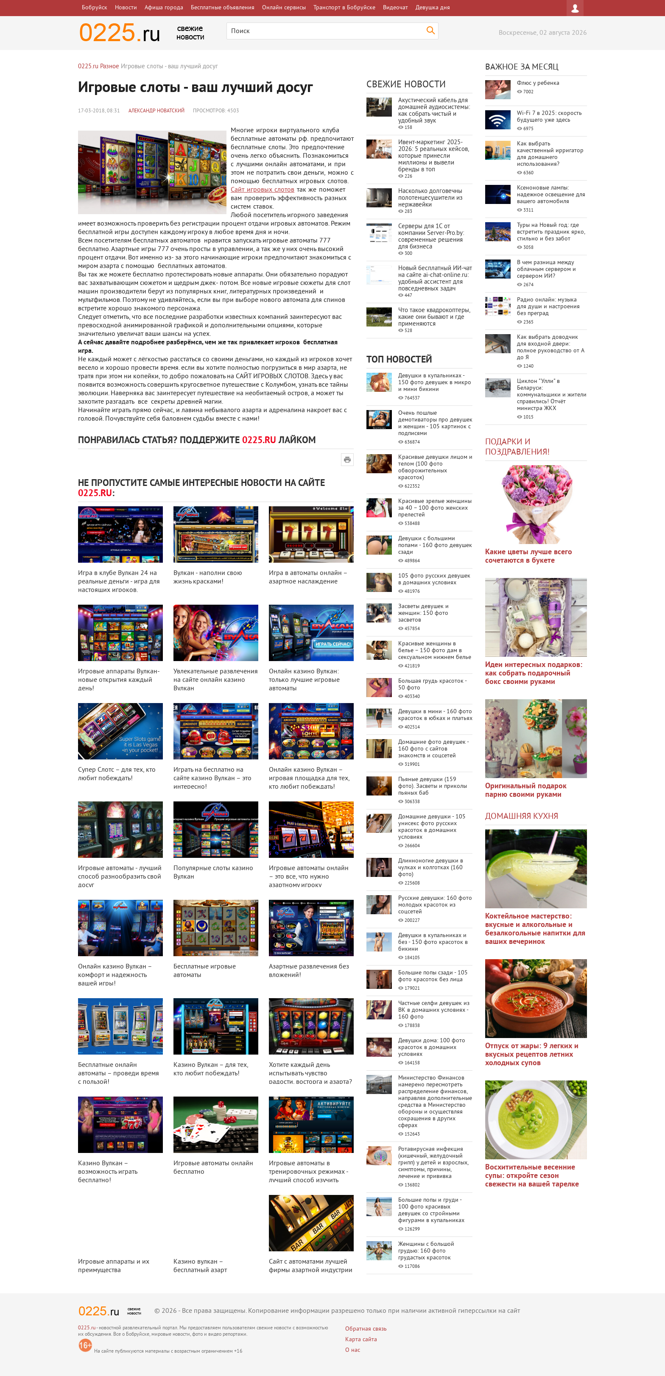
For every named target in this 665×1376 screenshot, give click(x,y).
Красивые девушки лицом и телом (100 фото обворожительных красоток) (435, 467)
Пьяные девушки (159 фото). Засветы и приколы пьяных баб (432, 786)
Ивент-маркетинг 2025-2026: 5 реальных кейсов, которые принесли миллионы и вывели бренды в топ (433, 156)
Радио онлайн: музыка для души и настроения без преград (548, 306)
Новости (126, 7)
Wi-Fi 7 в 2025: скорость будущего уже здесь (549, 117)
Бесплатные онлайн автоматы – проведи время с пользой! (118, 1073)
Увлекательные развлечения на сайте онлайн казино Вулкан (215, 680)
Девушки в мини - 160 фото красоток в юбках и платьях (435, 715)
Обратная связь (366, 1329)
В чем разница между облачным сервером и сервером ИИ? (546, 269)
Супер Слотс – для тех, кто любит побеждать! (117, 774)
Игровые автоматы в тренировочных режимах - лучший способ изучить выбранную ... (308, 1176)
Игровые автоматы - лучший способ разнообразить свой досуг (120, 877)
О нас (352, 1350)
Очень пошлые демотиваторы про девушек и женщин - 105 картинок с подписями (435, 423)
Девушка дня (433, 7)
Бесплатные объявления (222, 7)
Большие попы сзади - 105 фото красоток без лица (433, 976)
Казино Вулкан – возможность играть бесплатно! (107, 1172)
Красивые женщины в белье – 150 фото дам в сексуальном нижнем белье (434, 650)
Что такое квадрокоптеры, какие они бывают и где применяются (434, 317)
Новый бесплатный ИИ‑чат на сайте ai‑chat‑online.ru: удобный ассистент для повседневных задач (435, 279)
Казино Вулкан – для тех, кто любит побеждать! (210, 1069)
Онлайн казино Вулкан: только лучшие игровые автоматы (304, 680)
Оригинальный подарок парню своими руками (526, 791)
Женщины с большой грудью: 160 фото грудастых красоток (426, 1251)
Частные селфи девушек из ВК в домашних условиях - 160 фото (433, 1010)
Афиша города (164, 7)
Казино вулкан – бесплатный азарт (200, 1266)
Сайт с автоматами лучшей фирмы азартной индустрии (310, 1266)
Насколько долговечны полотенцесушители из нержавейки (430, 198)
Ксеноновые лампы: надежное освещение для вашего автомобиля (551, 194)
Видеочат (395, 7)
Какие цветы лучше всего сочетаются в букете (528, 556)
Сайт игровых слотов (262, 190)
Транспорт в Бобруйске (344, 7)
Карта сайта (361, 1339)
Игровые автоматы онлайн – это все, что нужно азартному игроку (309, 877)
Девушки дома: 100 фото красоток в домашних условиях (431, 1047)
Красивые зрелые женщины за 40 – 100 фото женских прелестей (435, 508)
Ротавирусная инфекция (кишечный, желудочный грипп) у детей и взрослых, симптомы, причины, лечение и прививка (433, 1163)
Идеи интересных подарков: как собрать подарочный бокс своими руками (533, 673)
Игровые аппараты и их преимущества (113, 1266)
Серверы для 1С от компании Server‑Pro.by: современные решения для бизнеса (431, 237)
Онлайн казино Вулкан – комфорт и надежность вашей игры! (115, 975)
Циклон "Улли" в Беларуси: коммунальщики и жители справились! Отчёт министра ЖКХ (552, 395)
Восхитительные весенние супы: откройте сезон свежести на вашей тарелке (532, 1176)
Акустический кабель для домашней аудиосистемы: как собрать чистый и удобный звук (434, 111)
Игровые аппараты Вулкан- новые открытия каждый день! (118, 680)
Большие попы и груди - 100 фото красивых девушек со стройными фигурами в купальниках (431, 1210)
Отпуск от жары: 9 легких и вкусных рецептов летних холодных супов (531, 1054)
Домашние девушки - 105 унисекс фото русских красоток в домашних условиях (432, 827)
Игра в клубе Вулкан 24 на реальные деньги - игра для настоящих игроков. (119, 581)
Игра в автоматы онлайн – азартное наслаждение (308, 577)
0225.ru (86, 1328)
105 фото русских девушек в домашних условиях (434, 579)
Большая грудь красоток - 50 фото (432, 685)
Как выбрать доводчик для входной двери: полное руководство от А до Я (550, 347)
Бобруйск (94, 7)
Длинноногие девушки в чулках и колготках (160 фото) (430, 867)
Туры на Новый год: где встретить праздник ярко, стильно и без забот (551, 232)
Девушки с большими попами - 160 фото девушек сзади (435, 545)
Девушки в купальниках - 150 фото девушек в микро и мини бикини (434, 382)
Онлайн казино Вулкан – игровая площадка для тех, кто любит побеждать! (309, 778)
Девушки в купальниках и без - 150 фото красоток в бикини (433, 942)
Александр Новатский (156, 111)
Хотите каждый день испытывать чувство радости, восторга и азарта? (310, 1073)
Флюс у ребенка (538, 83)
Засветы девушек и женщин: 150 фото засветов (423, 613)
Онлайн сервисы (284, 7)
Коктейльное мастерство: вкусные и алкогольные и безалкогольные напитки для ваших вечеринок (535, 929)
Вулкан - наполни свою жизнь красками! (207, 577)
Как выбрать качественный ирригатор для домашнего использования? (550, 154)
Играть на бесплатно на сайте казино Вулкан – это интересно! (212, 778)
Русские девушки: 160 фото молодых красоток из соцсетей (435, 905)
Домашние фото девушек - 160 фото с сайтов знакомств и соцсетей (433, 749)
